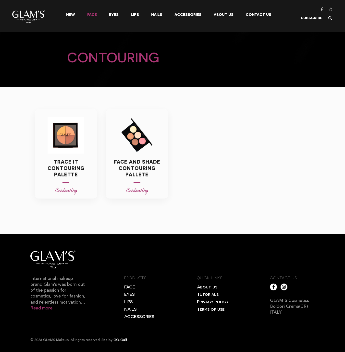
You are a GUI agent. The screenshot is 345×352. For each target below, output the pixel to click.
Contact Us (258, 14)
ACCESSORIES (139, 316)
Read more (41, 308)
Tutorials (208, 294)
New (70, 14)
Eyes (114, 14)
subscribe (311, 17)
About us (224, 14)
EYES (129, 294)
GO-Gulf (120, 340)
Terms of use (210, 308)
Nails (156, 14)
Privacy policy (213, 301)
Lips (135, 14)
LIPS (128, 301)
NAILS (130, 308)
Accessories (187, 14)
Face (92, 14)
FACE (129, 286)
